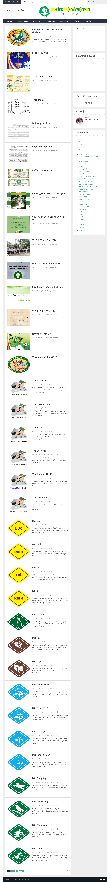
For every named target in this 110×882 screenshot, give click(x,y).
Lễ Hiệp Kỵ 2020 (40, 53)
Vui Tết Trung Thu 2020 (45, 240)
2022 (79, 147)
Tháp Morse (38, 99)
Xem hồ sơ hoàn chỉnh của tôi (91, 122)
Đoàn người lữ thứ (42, 123)
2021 (79, 149)
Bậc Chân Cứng (40, 801)
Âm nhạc (10, 21)
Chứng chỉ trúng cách (44, 170)
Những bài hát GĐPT (43, 333)
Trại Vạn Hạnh (40, 380)
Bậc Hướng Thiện (41, 754)
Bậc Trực (37, 661)
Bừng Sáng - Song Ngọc (45, 310)
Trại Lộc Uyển (39, 450)
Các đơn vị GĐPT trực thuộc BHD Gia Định (50, 31)
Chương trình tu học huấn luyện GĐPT (50, 218)
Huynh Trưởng (23, 21)
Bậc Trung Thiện (41, 708)
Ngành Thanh (37, 21)
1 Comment (50, 361)
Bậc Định (37, 544)
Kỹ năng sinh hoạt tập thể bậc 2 (49, 193)
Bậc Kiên (37, 591)
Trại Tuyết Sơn (40, 497)
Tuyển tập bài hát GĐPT (45, 357)
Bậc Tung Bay (39, 778)
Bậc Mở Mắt (38, 848)
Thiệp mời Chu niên (42, 76)
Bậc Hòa (36, 637)
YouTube (27, 879)
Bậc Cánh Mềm (40, 825)
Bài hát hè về (48, 2)
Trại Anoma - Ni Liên (43, 474)
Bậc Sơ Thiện (39, 731)
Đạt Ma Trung (89, 117)
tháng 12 (81, 154)
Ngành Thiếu (51, 21)
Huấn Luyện (77, 21)
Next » (22, 871)
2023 (79, 144)
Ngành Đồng (64, 21)
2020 (79, 152)
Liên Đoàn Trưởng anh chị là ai (49, 286)
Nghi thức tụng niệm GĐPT (47, 263)
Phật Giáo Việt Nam (43, 146)
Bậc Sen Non (39, 614)
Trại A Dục (38, 427)
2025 (79, 139)
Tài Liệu (88, 21)
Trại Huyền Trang (41, 403)
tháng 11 (81, 230)
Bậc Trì (36, 567)
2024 (79, 142)
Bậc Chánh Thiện (41, 684)
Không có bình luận (52, 36)
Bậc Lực (36, 520)
